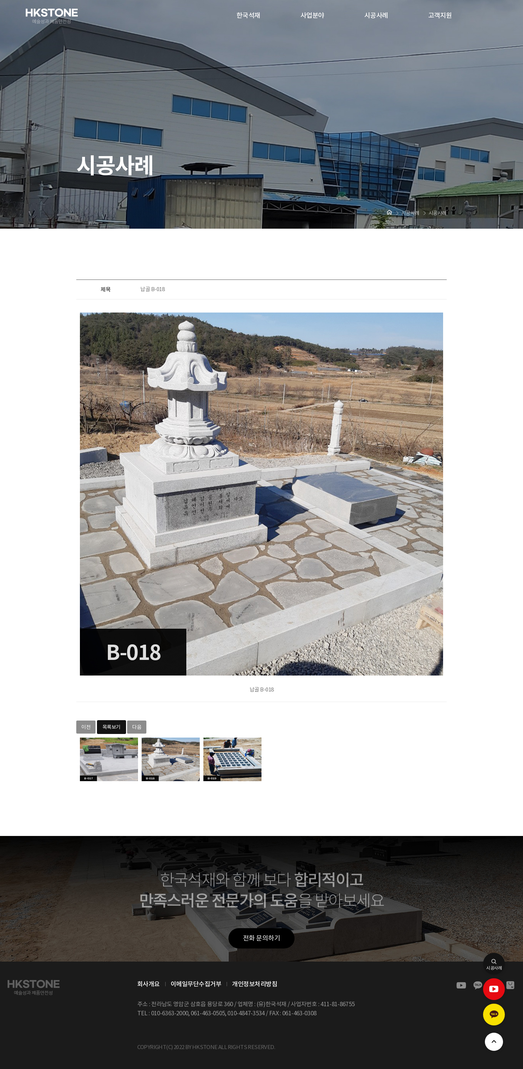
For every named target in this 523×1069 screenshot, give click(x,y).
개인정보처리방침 (254, 984)
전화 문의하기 (261, 938)
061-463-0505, (208, 1013)
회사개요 (148, 984)
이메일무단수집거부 (196, 984)
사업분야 (312, 15)
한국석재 (248, 15)
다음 (136, 727)
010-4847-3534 (246, 1013)
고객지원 (440, 15)
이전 (85, 727)
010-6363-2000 (169, 1013)
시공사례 (376, 15)
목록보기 (111, 727)
